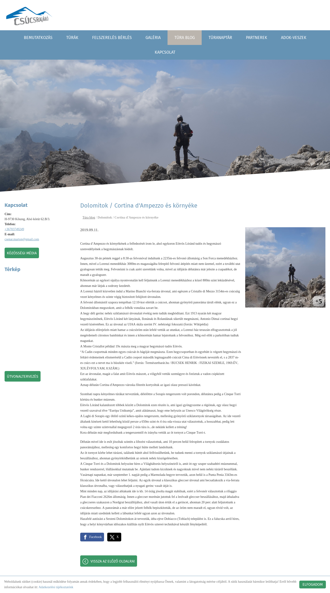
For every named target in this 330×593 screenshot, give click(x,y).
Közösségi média (22, 252)
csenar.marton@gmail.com (22, 239)
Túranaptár (220, 37)
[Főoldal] (30, 16)
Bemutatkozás (38, 37)
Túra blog (184, 37)
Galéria (153, 37)
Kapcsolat (165, 51)
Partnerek (256, 37)
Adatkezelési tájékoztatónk (55, 587)
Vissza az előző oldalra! (113, 561)
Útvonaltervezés (22, 376)
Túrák (72, 37)
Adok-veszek (293, 37)
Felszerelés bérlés (112, 37)
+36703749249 (14, 228)
